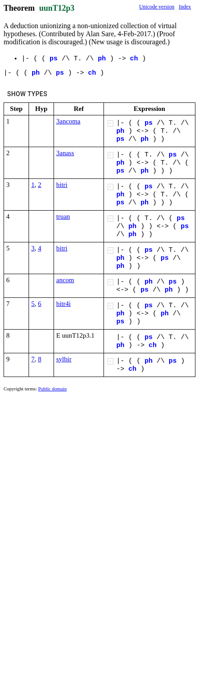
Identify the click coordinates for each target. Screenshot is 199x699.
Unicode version (156, 7)
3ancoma (68, 121)
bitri (61, 184)
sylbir (63, 359)
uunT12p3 (57, 8)
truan (63, 216)
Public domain (52, 388)
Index (185, 7)
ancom (65, 280)
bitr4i (63, 303)
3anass (65, 153)
